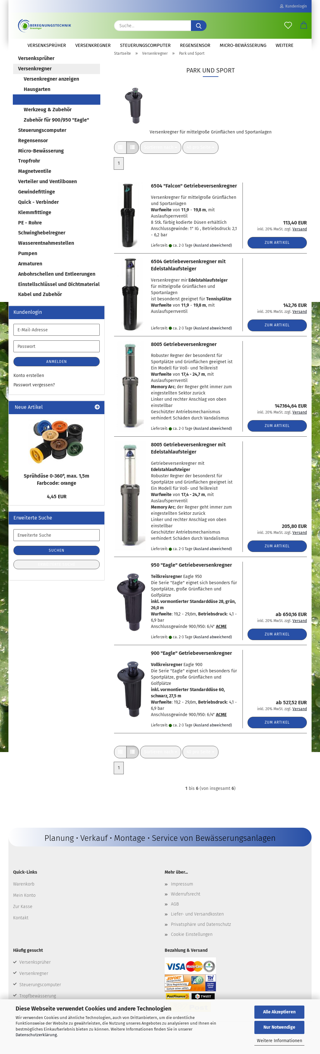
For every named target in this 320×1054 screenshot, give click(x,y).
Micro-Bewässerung (243, 45)
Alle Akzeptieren (279, 1012)
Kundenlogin (293, 6)
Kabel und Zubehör (40, 301)
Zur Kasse (22, 913)
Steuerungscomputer (145, 45)
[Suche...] (199, 25)
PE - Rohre (30, 230)
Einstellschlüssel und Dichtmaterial (59, 291)
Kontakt (20, 925)
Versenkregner (93, 45)
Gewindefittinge (36, 199)
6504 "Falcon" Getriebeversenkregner (194, 193)
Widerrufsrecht (185, 901)
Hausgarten (37, 96)
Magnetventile (34, 178)
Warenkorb (23, 891)
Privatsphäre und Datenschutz (201, 931)
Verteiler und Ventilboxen (47, 189)
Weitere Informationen (279, 1040)
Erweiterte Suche (56, 572)
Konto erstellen (28, 382)
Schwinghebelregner (41, 240)
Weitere (284, 45)
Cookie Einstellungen (191, 941)
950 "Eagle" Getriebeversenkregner (191, 572)
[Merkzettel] (288, 26)
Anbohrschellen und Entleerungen (56, 281)
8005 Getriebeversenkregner (184, 351)
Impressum (182, 891)
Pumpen (27, 261)
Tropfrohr (29, 168)
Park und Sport (41, 106)
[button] (304, 26)
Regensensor (195, 45)
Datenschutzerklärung (36, 1034)
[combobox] (160, 154)
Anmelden (56, 369)
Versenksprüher (47, 45)
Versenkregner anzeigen (51, 86)
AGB (175, 911)
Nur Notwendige (279, 1027)
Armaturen (30, 271)
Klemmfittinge (34, 220)
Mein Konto (24, 902)
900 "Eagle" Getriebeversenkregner (191, 660)
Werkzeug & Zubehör (48, 117)
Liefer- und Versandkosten (197, 921)
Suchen (56, 557)
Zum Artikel (277, 250)
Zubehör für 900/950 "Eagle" (56, 127)
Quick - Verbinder (38, 209)
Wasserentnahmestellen (46, 250)
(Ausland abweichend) (212, 252)
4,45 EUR (57, 504)
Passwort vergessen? (34, 392)
